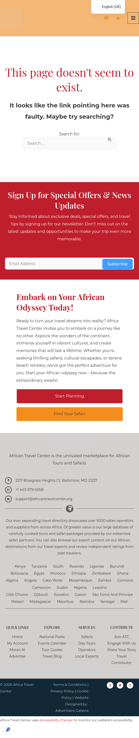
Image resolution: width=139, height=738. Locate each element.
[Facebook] (110, 694)
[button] (69, 405)
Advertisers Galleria (71, 719)
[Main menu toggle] (133, 22)
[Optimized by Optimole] (9, 729)
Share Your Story (121, 659)
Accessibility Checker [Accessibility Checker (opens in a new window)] (56, 729)
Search (105, 143)
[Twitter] (120, 694)
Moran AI (17, 659)
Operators (87, 659)
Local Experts (86, 665)
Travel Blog (52, 665)
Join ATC (121, 646)
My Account (17, 652)
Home (17, 646)
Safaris (87, 646)
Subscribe (118, 273)
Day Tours (87, 652)
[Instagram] (130, 694)
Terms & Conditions (70, 693)
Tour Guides (52, 659)
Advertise (17, 665)
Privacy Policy (62, 700)
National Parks (52, 646)
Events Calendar (52, 652)
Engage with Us (121, 652)
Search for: (69, 143)
